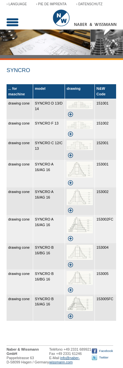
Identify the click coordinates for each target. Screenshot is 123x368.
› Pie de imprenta (51, 4)
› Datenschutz (89, 4)
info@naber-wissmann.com (64, 360)
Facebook (106, 351)
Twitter (104, 357)
